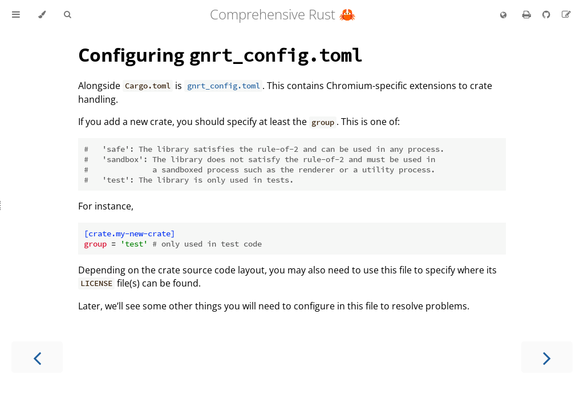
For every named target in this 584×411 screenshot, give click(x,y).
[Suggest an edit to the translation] (566, 14)
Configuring (220, 54)
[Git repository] (547, 14)
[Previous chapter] (37, 357)
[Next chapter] (547, 357)
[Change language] (503, 15)
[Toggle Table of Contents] (16, 15)
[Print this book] (528, 14)
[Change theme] (42, 15)
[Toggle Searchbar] (67, 15)
